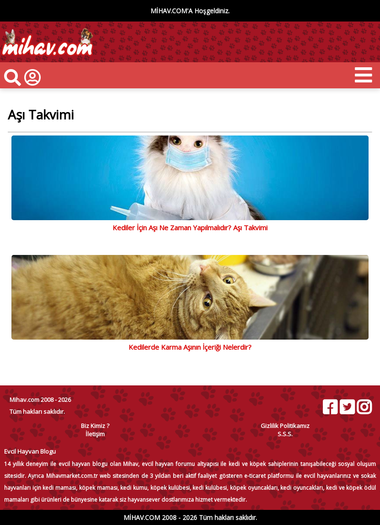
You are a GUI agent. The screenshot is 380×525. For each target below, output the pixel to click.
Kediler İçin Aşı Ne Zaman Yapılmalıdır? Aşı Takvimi (190, 227)
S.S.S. (285, 434)
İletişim (95, 434)
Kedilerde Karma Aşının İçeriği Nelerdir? (190, 347)
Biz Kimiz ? (95, 426)
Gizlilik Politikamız (285, 426)
